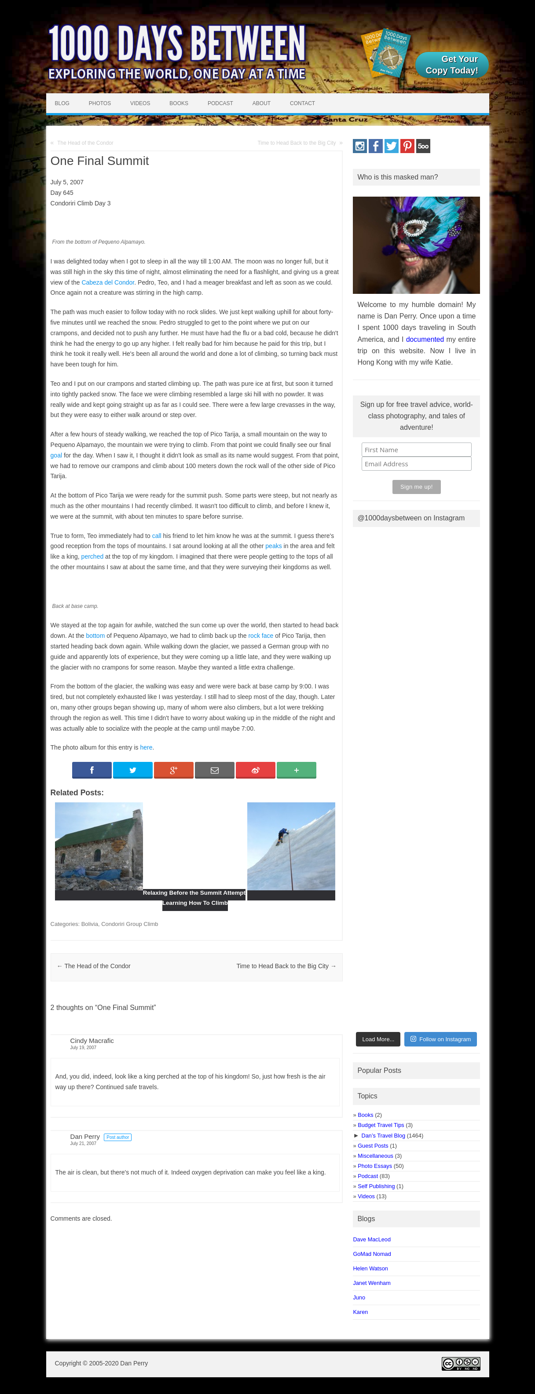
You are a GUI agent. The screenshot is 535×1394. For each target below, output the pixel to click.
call (156, 535)
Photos (100, 103)
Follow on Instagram (440, 1038)
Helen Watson (370, 1268)
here (146, 747)
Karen (360, 1312)
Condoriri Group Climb (129, 924)
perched (92, 556)
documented (425, 339)
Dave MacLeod (372, 1239)
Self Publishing (376, 1186)
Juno (359, 1297)
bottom (95, 635)
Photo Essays (375, 1166)
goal (56, 455)
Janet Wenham (371, 1283)
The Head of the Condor (85, 143)
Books (178, 103)
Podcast (220, 103)
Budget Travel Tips (381, 1125)
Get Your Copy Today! (452, 64)
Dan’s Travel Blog (384, 1135)
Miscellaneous (375, 1156)
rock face (260, 635)
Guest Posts (373, 1145)
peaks (273, 545)
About (262, 103)
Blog (62, 103)
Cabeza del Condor (107, 282)
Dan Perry (85, 1136)
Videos (140, 103)
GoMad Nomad (372, 1254)
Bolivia (89, 924)
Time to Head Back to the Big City (296, 143)
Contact (302, 103)
